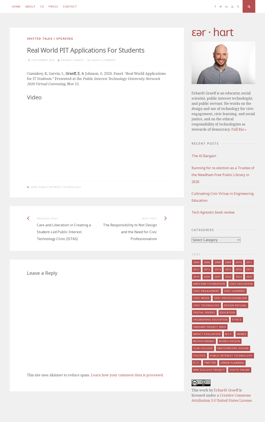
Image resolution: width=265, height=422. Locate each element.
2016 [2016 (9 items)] (239, 269)
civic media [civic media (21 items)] (201, 298)
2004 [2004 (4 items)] (196, 262)
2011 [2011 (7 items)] (249, 262)
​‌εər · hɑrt (212, 32)
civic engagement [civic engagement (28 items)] (206, 290)
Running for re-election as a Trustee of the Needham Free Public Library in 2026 (223, 175)
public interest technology (60, 187)
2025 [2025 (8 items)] (249, 276)
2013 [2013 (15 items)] (207, 269)
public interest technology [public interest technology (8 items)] (231, 355)
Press (53, 6)
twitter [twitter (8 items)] (210, 362)
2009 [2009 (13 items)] (228, 262)
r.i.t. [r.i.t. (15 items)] (196, 362)
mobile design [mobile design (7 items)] (229, 341)
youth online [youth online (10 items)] (239, 369)
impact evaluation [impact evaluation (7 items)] (207, 334)
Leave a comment (103, 60)
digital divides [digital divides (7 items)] (204, 312)
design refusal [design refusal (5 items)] (235, 305)
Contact (70, 6)
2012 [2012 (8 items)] (196, 269)
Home (16, 6)
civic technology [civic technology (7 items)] (206, 305)
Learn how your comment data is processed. (127, 375)
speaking (64, 39)
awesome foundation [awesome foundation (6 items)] (209, 283)
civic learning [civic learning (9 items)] (234, 290)
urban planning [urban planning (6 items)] (232, 362)
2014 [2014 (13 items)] (218, 269)
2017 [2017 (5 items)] (249, 269)
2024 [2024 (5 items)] (239, 276)
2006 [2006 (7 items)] (207, 262)
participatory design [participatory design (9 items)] (233, 348)
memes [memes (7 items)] (241, 334)
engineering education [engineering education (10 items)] (210, 319)
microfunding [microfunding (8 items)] (203, 341)
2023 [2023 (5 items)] (228, 276)
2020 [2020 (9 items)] (207, 276)
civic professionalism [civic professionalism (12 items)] (230, 298)
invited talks (40, 39)
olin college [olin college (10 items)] (203, 348)
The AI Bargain (204, 155)
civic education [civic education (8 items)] (241, 283)
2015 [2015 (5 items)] (228, 269)
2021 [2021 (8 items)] (218, 276)
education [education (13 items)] (227, 312)
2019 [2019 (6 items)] (196, 276)
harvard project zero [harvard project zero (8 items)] (209, 326)
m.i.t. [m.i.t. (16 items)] (228, 334)
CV (42, 6)
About (30, 6)
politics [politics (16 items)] (199, 355)
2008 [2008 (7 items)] (218, 262)
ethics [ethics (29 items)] (237, 319)
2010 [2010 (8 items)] (239, 262)
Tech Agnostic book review (213, 212)
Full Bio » (238, 129)
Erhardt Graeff (72, 60)
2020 (34, 187)
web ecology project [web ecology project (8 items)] (209, 369)
